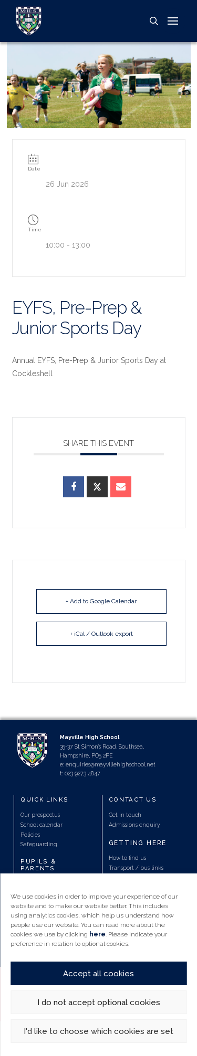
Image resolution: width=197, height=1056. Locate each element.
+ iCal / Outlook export (101, 633)
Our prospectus (40, 815)
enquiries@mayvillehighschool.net (110, 764)
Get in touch (125, 815)
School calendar (41, 825)
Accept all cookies (98, 973)
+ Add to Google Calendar (101, 601)
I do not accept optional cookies (98, 1002)
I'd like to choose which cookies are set (98, 1031)
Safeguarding (38, 844)
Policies (30, 834)
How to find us (127, 858)
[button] (154, 21)
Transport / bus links (136, 868)
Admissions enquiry (134, 825)
